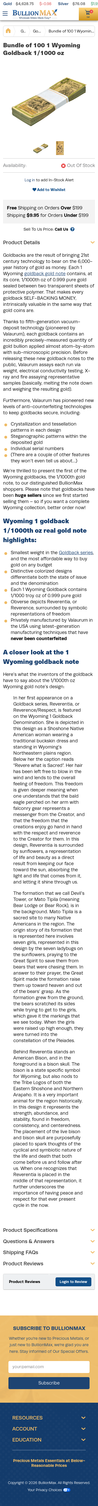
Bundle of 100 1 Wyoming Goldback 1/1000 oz (72, 31)
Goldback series (76, 552)
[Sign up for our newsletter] (49, 1367)
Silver (63, 4)
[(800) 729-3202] (65, 13)
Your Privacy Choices (49, 1490)
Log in (30, 180)
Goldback (37, 31)
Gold (7, 4)
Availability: (14, 165)
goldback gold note (45, 273)
